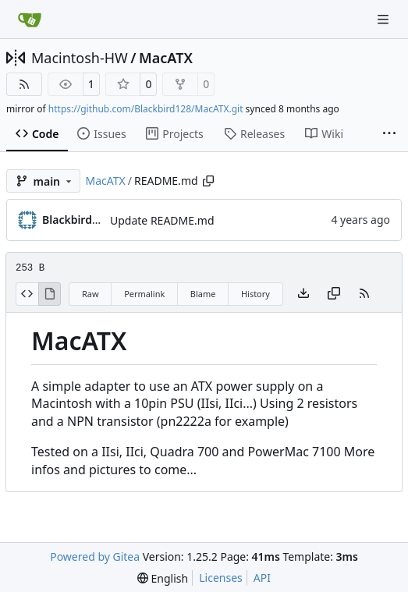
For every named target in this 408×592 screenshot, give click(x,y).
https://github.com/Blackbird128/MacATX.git (145, 108)
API (262, 577)
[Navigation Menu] (384, 19)
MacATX (166, 58)
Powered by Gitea (95, 556)
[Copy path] (208, 180)
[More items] (389, 134)
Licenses (221, 577)
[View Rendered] (50, 294)
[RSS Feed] (24, 84)
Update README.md (162, 220)
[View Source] (27, 294)
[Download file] (303, 294)
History (255, 294)
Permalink (144, 294)
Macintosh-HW (79, 58)
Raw (90, 294)
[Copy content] (333, 294)
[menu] (162, 578)
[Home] (29, 19)
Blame (203, 294)
